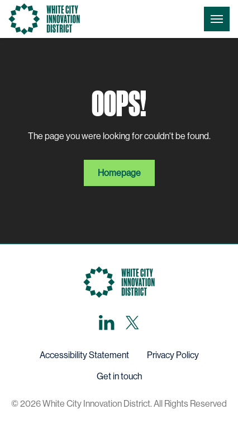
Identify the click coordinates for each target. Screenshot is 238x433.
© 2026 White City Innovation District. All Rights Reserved (119, 403)
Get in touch (119, 376)
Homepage (119, 173)
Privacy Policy (173, 355)
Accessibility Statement (84, 355)
